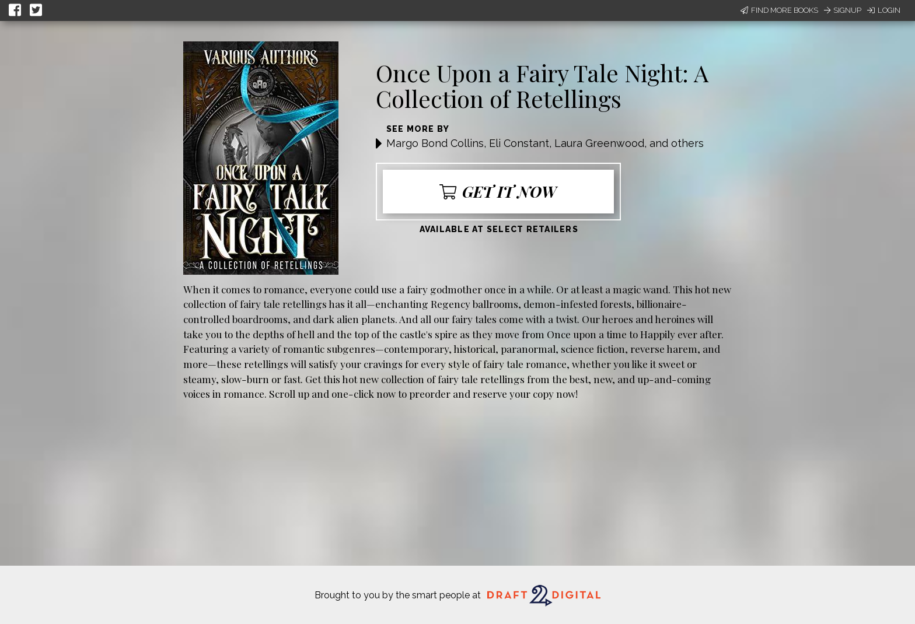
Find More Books (779, 10)
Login (883, 10)
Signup (842, 10)
